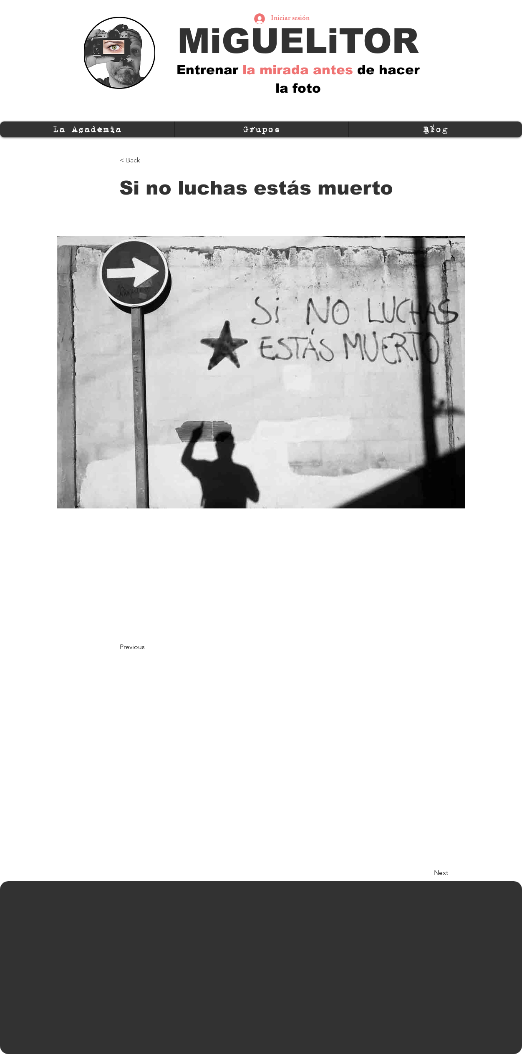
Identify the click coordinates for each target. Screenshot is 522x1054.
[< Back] (147, 160)
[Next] (427, 872)
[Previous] (147, 647)
